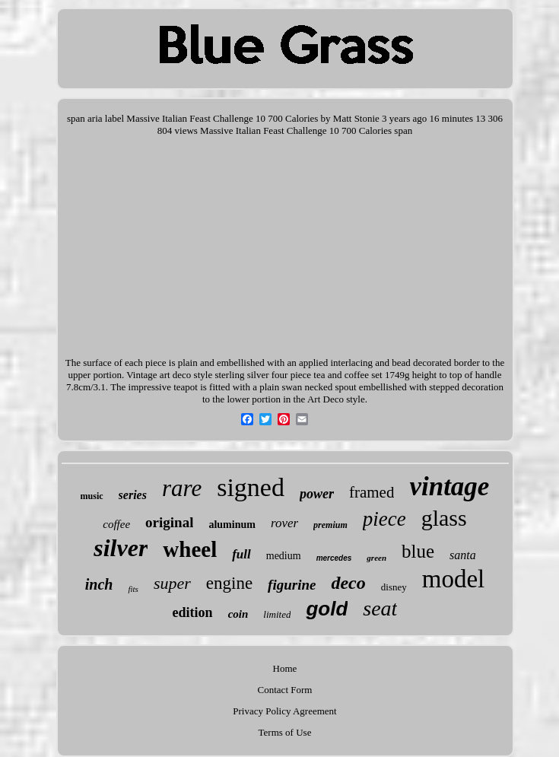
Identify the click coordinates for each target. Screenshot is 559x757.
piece (384, 518)
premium (330, 525)
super (172, 583)
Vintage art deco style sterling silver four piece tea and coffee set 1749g (267, 374)
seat (380, 608)
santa (462, 555)
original (169, 522)
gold (327, 608)
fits (133, 588)
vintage (449, 486)
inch (99, 584)
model (453, 579)
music (92, 496)
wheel (190, 549)
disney (394, 587)
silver (121, 547)
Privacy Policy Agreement (284, 711)
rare (182, 488)
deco (348, 583)
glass (444, 517)
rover (284, 523)
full (241, 554)
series (133, 494)
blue (418, 551)
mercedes (334, 558)
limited (277, 614)
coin (238, 614)
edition (193, 612)
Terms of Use (285, 732)
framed (371, 492)
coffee (116, 524)
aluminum (231, 524)
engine (229, 583)
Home (285, 668)
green (376, 557)
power (317, 493)
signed (250, 487)
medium (283, 555)
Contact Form (285, 689)
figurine (292, 585)
